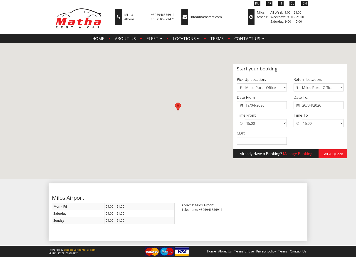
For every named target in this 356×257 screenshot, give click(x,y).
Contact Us (298, 251)
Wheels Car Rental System (80, 249)
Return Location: (308, 79)
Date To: (301, 97)
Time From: (246, 115)
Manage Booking (297, 153)
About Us (125, 38)
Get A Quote (332, 153)
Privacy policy (266, 251)
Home (98, 38)
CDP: (241, 133)
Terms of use (244, 251)
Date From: (246, 97)
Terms (217, 38)
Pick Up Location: (251, 79)
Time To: (301, 115)
